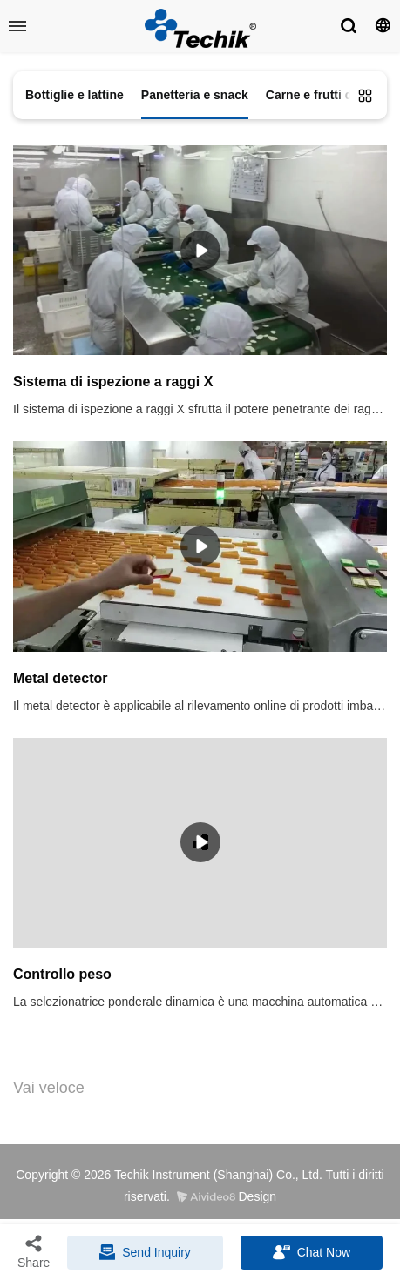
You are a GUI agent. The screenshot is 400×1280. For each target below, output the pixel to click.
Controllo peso (62, 974)
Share (33, 1251)
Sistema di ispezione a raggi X (113, 381)
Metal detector (60, 678)
